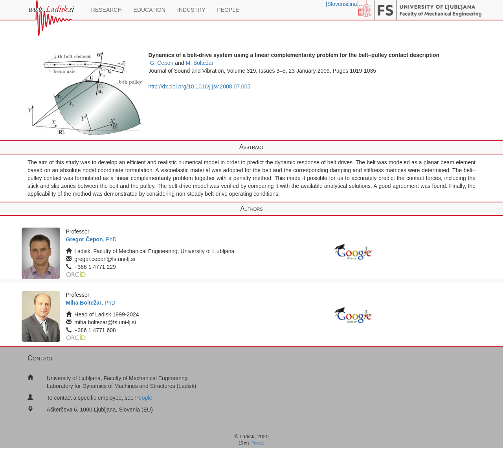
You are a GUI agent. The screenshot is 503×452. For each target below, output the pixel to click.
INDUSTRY (191, 10)
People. (144, 398)
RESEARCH (106, 10)
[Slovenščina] (342, 4)
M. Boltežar (199, 63)
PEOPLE (228, 10)
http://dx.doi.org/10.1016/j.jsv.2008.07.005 (200, 86)
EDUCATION (149, 10)
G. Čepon (161, 63)
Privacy (258, 443)
